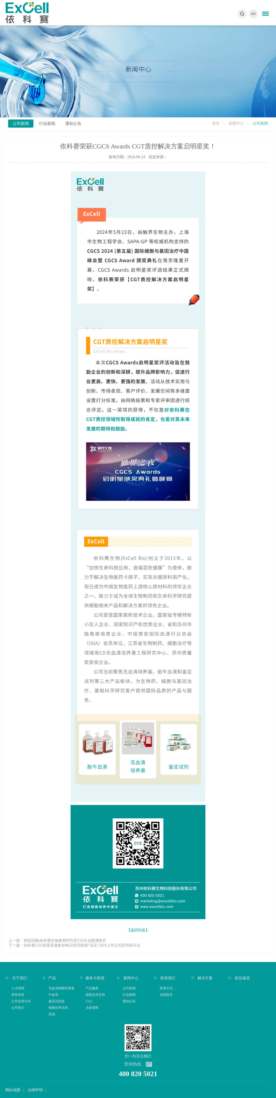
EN (253, 14)
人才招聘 (17, 988)
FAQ (89, 1001)
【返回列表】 (138, 930)
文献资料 (92, 1008)
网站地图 (12, 1090)
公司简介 (17, 1008)
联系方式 (166, 988)
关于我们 (19, 978)
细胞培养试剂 (58, 1008)
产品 (52, 978)
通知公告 (73, 123)
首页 (216, 123)
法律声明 (35, 1090)
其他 (52, 1014)
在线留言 (166, 995)
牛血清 (53, 995)
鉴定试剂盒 (57, 1001)
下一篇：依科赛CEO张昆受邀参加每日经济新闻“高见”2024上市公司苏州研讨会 (74, 945)
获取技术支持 (95, 995)
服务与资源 (94, 978)
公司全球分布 (21, 1001)
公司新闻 (21, 123)
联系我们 (168, 978)
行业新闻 (47, 123)
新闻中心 (236, 123)
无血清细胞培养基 (61, 988)
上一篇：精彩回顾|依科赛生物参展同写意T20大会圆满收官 (57, 940)
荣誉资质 (17, 995)
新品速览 (242, 978)
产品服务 (92, 988)
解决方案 (205, 978)
